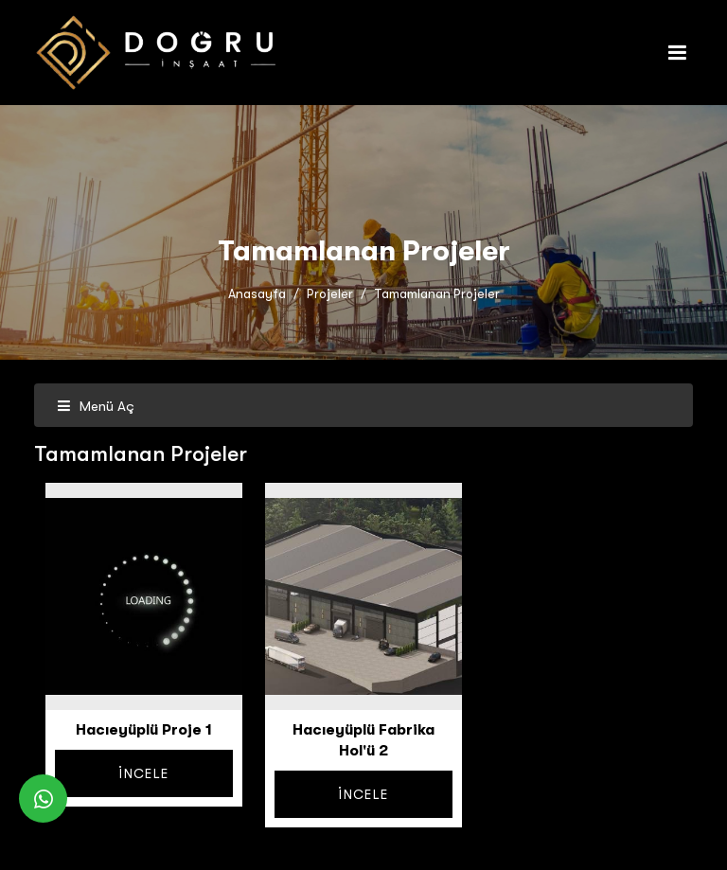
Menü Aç (95, 406)
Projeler (330, 294)
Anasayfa (257, 294)
